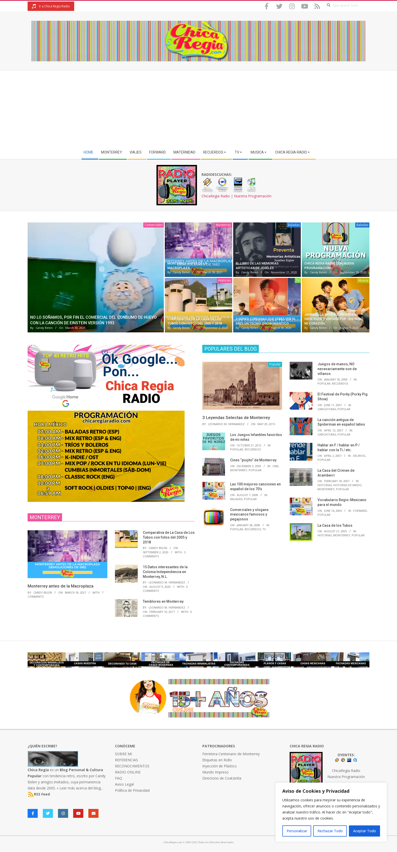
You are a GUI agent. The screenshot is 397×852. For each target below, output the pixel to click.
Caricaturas (326, 409)
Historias (224, 280)
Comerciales (154, 225)
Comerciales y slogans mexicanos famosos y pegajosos (249, 514)
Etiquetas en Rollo (217, 760)
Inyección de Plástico (219, 766)
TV (298, 280)
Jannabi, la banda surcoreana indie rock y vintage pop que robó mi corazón (333, 319)
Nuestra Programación (252, 196)
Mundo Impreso (215, 772)
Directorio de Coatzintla (221, 778)
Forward (360, 511)
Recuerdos (253, 449)
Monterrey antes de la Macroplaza (60, 586)
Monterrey (223, 225)
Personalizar (297, 830)
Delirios (359, 456)
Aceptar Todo (364, 830)
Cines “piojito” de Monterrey (253, 460)
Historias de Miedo (347, 485)
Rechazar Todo (330, 830)
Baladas (294, 225)
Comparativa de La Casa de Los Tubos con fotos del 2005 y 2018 (169, 537)
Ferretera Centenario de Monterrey (231, 753)
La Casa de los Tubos (334, 525)
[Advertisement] (198, 108)
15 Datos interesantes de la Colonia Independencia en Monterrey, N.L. (165, 571)
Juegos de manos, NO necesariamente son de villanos (337, 368)
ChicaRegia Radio (216, 196)
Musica (363, 280)
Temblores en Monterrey (163, 601)
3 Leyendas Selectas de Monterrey (236, 417)
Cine (275, 466)
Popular (236, 449)
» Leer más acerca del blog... (80, 788)
